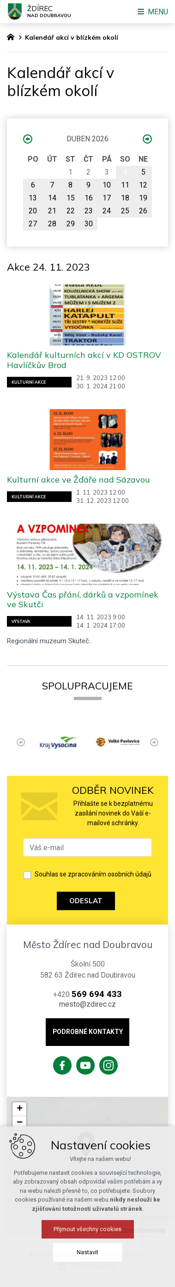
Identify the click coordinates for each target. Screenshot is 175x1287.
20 (33, 210)
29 (70, 223)
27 (33, 223)
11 (125, 185)
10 (107, 185)
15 (70, 197)
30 (88, 223)
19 (143, 197)
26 (143, 210)
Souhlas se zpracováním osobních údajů (93, 874)
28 (52, 223)
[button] (19, 1109)
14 (52, 197)
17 (107, 197)
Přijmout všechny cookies (87, 1229)
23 (88, 210)
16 (88, 197)
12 (143, 185)
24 (107, 210)
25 (125, 210)
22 (70, 210)
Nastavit (87, 1252)
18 (125, 197)
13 (33, 197)
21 (52, 210)
